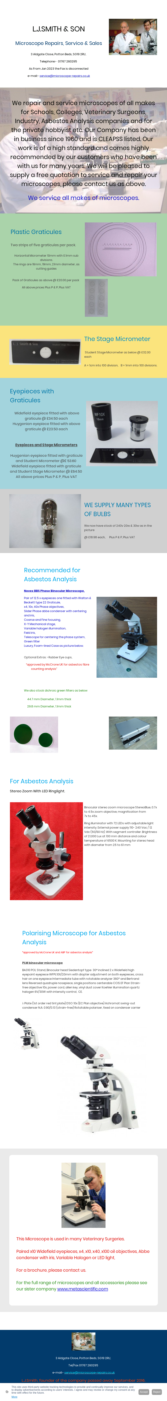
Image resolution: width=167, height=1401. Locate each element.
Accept (144, 1392)
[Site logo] (83, 1341)
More (14, 1397)
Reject (156, 1392)
